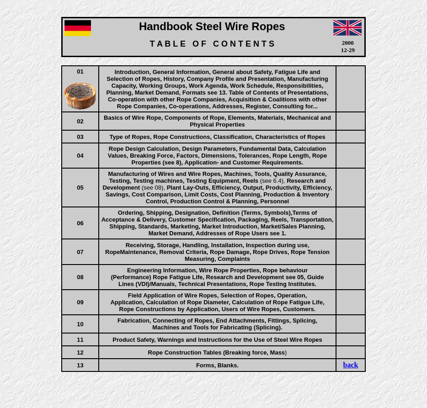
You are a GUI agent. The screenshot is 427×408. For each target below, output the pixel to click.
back (350, 365)
